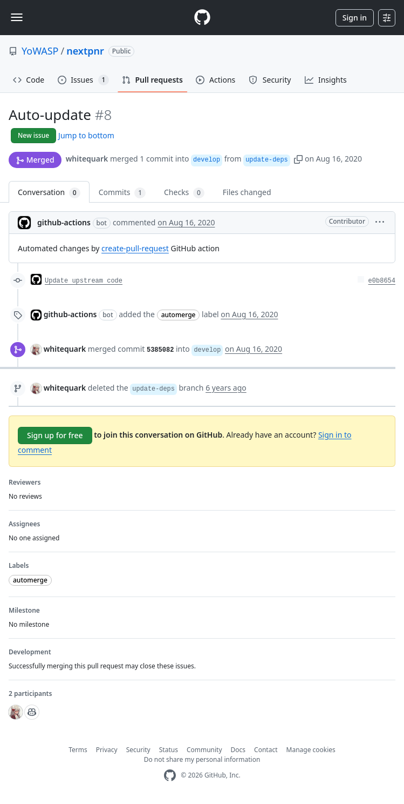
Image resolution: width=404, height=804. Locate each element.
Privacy (107, 749)
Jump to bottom (86, 135)
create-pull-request (135, 248)
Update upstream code (83, 281)
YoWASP (40, 50)
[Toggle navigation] (17, 17)
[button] (298, 158)
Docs (238, 749)
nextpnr (85, 50)
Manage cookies (310, 749)
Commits (122, 192)
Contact (265, 749)
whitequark (87, 158)
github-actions (64, 222)
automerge (178, 314)
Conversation (49, 192)
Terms (78, 749)
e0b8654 (381, 281)
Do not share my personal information (202, 759)
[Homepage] (202, 17)
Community (204, 749)
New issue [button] (33, 135)
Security (138, 749)
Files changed (247, 192)
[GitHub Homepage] (169, 775)
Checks (184, 192)
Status (168, 749)
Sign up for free (55, 435)
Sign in (355, 17)
